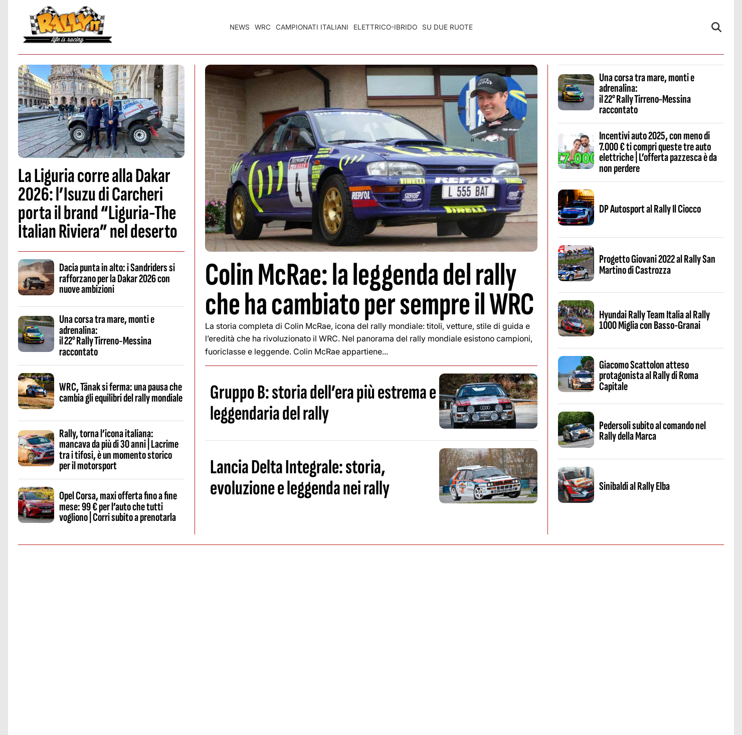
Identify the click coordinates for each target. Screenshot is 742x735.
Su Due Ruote (447, 27)
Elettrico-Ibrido (385, 27)
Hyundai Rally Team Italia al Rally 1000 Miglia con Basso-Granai (654, 320)
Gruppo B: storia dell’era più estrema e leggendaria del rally (323, 403)
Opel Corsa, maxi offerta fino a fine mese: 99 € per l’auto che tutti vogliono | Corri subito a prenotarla (118, 506)
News (240, 27)
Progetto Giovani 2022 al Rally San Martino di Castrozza (657, 264)
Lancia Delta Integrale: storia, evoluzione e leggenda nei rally (300, 477)
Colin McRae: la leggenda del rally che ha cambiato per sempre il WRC (369, 290)
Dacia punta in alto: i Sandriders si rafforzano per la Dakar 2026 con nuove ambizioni (117, 278)
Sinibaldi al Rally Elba (634, 486)
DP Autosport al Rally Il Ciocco (650, 209)
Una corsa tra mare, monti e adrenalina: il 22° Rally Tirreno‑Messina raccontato (106, 335)
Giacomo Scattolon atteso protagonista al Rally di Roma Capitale (648, 376)
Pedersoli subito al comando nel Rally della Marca (652, 431)
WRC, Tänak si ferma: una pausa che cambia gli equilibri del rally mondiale (120, 392)
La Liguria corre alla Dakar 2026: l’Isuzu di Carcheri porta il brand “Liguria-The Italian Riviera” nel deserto (97, 204)
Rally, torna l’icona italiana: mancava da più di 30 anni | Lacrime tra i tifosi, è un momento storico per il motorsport (118, 450)
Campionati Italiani (312, 27)
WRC (263, 27)
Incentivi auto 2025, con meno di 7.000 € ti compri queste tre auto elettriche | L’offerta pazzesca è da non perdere (658, 152)
